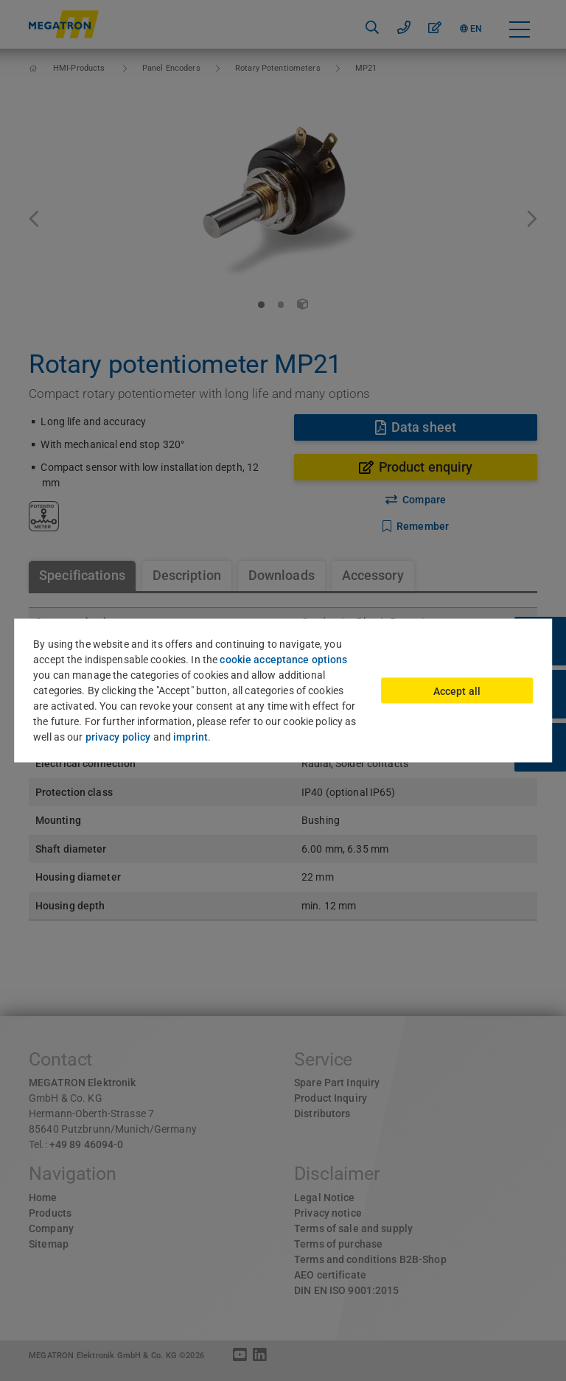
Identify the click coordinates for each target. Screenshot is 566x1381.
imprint (190, 737)
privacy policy (118, 737)
